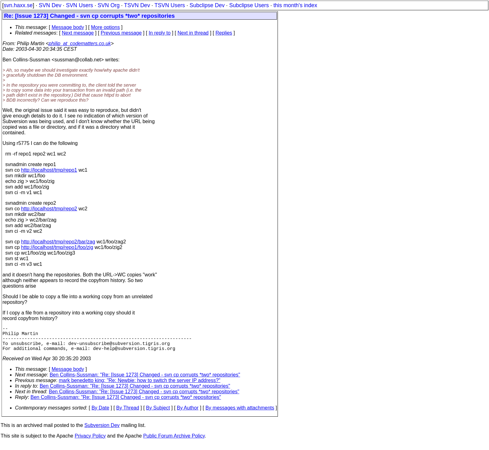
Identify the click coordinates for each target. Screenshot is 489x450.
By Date (100, 414)
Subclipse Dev (207, 5)
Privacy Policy (90, 442)
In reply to (160, 33)
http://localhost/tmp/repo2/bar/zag (58, 241)
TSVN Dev (137, 5)
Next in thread (193, 33)
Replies (223, 33)
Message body (67, 27)
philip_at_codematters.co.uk (80, 43)
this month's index (295, 5)
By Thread (127, 414)
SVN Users (79, 5)
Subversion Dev (102, 431)
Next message (78, 33)
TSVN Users (169, 5)
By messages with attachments (240, 414)
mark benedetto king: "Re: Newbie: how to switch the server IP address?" (139, 386)
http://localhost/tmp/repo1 (49, 170)
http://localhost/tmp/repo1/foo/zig (57, 247)
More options (105, 27)
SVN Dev (50, 5)
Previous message (121, 33)
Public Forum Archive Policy (174, 442)
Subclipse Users (249, 5)
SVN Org (108, 5)
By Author (187, 414)
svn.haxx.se (18, 5)
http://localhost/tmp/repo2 (49, 208)
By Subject (158, 414)
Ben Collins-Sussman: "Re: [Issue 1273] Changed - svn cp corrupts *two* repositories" (145, 381)
